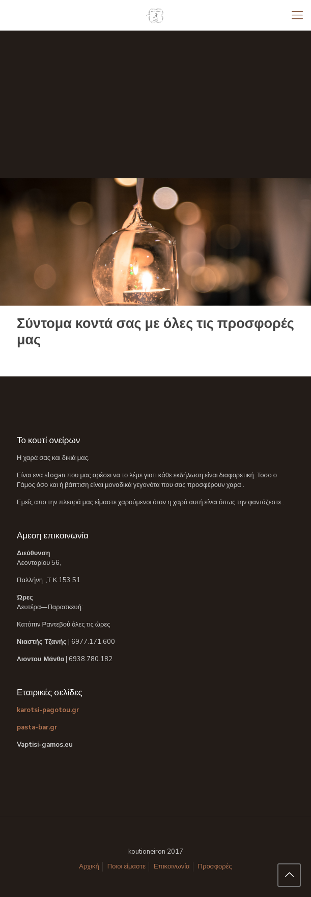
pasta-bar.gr (37, 727)
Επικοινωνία (172, 866)
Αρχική (89, 866)
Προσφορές (215, 866)
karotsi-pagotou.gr (48, 710)
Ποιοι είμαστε (126, 866)
